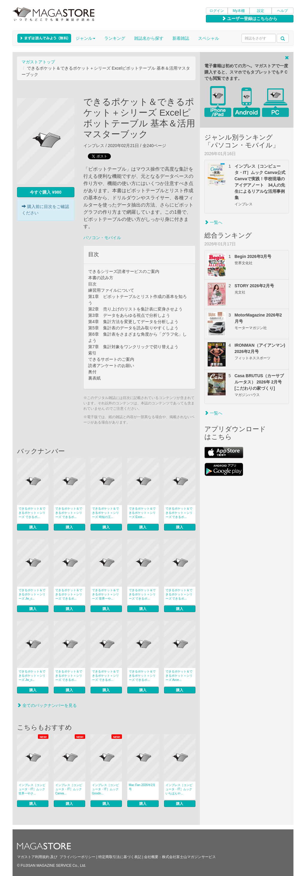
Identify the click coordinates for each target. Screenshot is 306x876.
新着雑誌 (180, 38)
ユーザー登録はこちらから (249, 18)
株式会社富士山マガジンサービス (189, 857)
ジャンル (85, 38)
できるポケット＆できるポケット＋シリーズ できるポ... (32, 513)
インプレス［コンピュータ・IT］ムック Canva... (68, 789)
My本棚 (239, 11)
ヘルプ (282, 11)
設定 (260, 11)
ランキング (114, 38)
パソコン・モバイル (102, 237)
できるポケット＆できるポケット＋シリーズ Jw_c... (32, 594)
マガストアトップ (38, 61)
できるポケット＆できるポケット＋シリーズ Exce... (142, 513)
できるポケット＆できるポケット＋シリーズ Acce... (179, 675)
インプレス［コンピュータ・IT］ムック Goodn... (105, 789)
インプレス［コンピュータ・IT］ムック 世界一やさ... (32, 789)
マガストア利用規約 (33, 857)
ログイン (216, 11)
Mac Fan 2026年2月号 (142, 787)
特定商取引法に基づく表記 (119, 857)
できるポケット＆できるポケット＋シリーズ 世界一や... (105, 594)
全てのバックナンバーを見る (47, 705)
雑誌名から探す (148, 38)
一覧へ (213, 222)
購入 (32, 527)
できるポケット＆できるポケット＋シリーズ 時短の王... (105, 513)
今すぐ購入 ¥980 (45, 192)
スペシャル (208, 38)
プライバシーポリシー (77, 857)
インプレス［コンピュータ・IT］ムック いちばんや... (179, 789)
